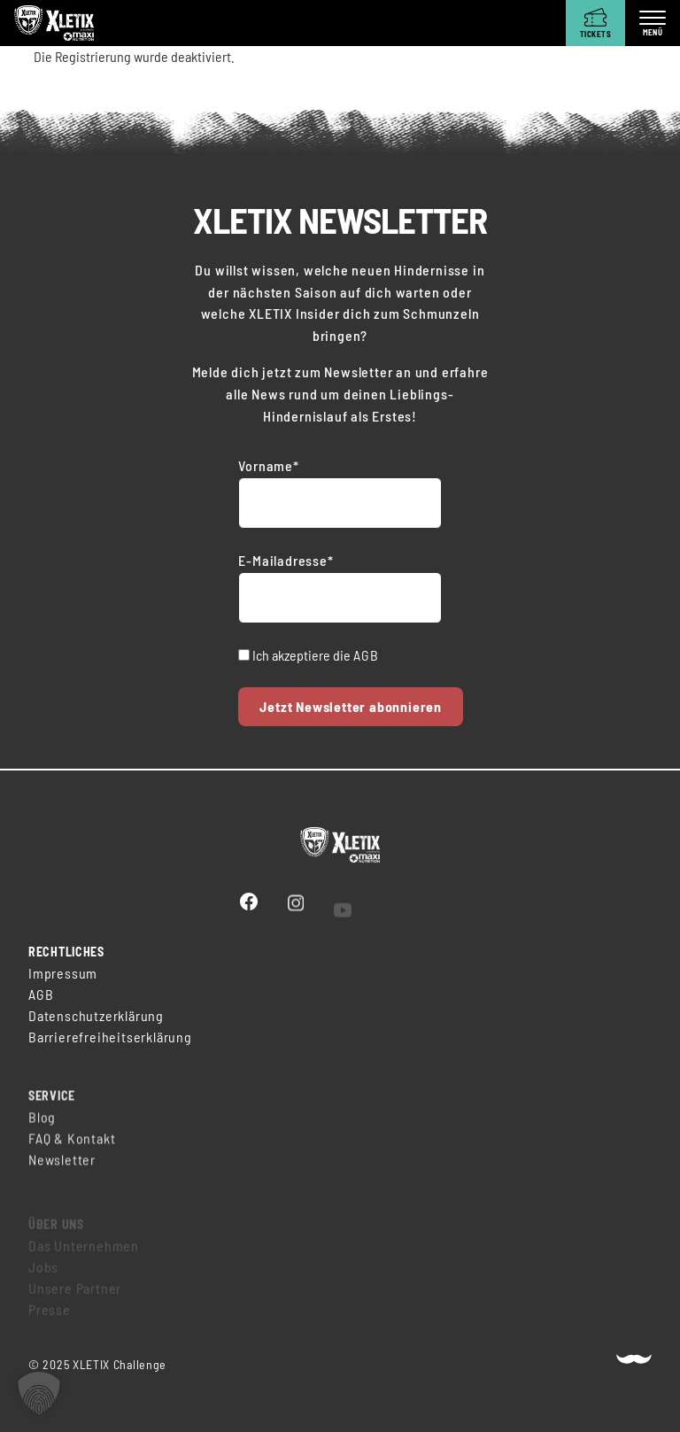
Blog (42, 1124)
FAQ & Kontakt (71, 1145)
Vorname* (268, 465)
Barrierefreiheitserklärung (110, 1038)
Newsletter (62, 1166)
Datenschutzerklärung (96, 1017)
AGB (365, 654)
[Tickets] (595, 23)
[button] (39, 1393)
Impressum (62, 974)
